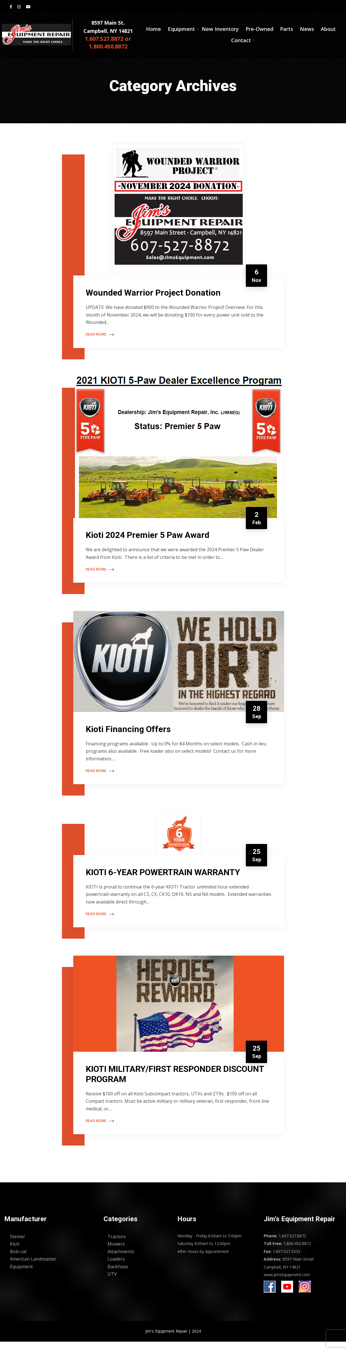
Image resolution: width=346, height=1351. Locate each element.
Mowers (116, 1253)
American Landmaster (33, 1268)
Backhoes (118, 1276)
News (307, 30)
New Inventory (220, 30)
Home (153, 30)
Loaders (116, 1268)
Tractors (117, 1246)
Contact (241, 41)
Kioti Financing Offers (129, 733)
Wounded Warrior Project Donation (154, 293)
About (328, 30)
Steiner (17, 1246)
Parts (286, 30)
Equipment (181, 30)
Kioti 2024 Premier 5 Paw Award (149, 537)
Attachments (121, 1261)
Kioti (15, 1253)
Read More (101, 335)
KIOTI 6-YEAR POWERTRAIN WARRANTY (164, 878)
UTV (112, 1283)
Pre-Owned (259, 30)
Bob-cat (18, 1261)
